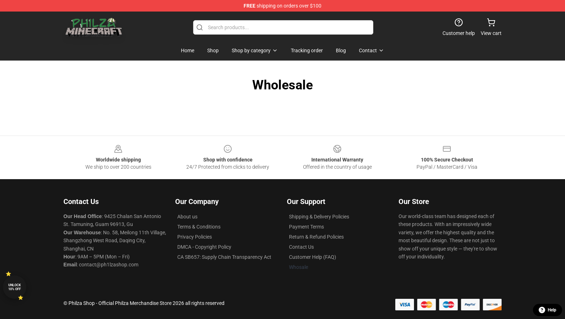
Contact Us (301, 247)
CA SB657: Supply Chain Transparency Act (224, 257)
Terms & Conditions (199, 227)
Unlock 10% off (14, 287)
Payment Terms (306, 227)
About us (187, 217)
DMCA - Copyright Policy (204, 247)
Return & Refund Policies (316, 237)
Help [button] (547, 310)
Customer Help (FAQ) (312, 257)
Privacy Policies (194, 237)
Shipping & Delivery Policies (319, 217)
